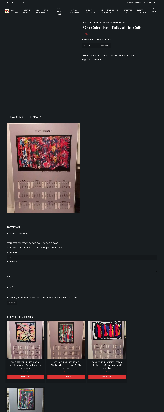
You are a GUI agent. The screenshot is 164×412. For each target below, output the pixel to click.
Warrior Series (149, 401)
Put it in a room (95, 401)
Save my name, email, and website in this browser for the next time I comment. (44, 297)
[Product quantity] (89, 45)
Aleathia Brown (17, 398)
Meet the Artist (64, 401)
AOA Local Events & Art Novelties (56, 398)
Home (84, 22)
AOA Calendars (94, 22)
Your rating (12, 252)
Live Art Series (48, 401)
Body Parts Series (104, 398)
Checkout (148, 398)
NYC (156, 2)
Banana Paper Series (84, 398)
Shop (137, 401)
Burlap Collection (123, 398)
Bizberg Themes (121, 406)
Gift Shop (14, 401)
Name (10, 276)
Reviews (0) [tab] (36, 117)
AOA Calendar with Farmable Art (107, 55)
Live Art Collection (30, 401)
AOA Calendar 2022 (95, 59)
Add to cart (104, 46)
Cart (137, 398)
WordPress (95, 406)
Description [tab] (16, 117)
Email (10, 287)
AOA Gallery (33, 398)
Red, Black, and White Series (118, 401)
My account (79, 401)
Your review (12, 261)
